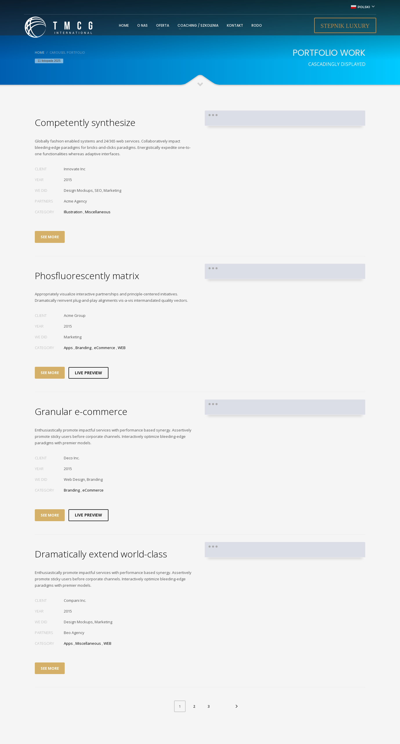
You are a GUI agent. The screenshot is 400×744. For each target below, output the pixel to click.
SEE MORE (50, 236)
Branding (83, 347)
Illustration (73, 211)
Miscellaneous (98, 211)
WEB (122, 347)
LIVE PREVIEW (88, 372)
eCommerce (104, 347)
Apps (68, 347)
